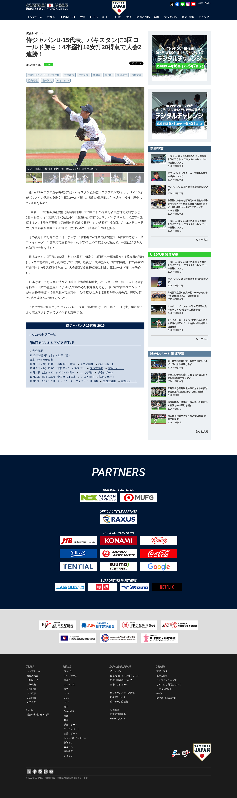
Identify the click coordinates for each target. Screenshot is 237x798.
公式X (159, 693)
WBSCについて (118, 718)
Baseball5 (69, 711)
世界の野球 (162, 675)
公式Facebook (163, 689)
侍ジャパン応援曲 (119, 701)
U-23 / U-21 (32, 680)
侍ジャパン (115, 671)
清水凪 (108, 75)
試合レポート (106, 363)
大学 (66, 689)
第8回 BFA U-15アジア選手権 (43, 75)
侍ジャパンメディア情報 (122, 692)
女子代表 (31, 702)
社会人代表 (32, 675)
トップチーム (33, 671)
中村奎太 (83, 75)
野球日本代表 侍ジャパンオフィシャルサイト (48, 6)
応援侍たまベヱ (118, 697)
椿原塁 (96, 75)
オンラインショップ (166, 680)
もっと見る (201, 239)
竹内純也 (33, 80)
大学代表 (31, 684)
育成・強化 (162, 671)
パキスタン (63, 80)
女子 (66, 707)
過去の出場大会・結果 (38, 714)
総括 (66, 715)
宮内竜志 (69, 75)
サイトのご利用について (168, 684)
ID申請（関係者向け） (167, 698)
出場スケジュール (119, 684)
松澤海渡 (122, 75)
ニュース (68, 747)
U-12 (66, 702)
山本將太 (47, 80)
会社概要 (114, 709)
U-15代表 (31, 693)
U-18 (66, 693)
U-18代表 (31, 689)
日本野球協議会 (118, 714)
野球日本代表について (121, 680)
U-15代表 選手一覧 (44, 334)
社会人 (67, 680)
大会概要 (37, 350)
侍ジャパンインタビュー (76, 738)
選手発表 (68, 751)
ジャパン (68, 671)
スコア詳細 (86, 363)
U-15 (66, 698)
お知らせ (68, 742)
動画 (66, 720)
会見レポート (70, 733)
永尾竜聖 (136, 75)
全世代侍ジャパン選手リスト (124, 675)
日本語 (200, 3)
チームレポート (71, 729)
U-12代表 (31, 698)
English (208, 3)
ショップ (68, 755)
